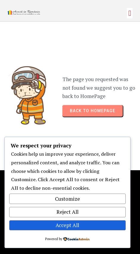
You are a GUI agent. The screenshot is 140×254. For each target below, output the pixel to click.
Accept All (67, 225)
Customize (67, 198)
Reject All (67, 211)
